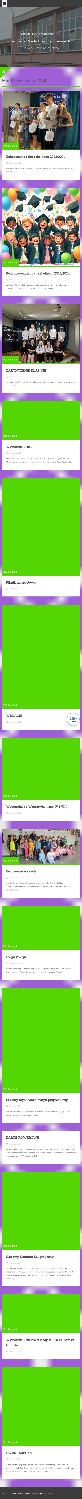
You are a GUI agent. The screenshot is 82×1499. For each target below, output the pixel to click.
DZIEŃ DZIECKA (19, 1453)
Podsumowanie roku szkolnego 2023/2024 (38, 274)
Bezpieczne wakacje (21, 872)
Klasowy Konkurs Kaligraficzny (30, 1257)
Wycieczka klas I (19, 447)
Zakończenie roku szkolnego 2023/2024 (35, 157)
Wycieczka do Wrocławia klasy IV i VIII (36, 807)
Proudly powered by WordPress (15, 1493)
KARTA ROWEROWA (22, 1138)
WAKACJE (14, 716)
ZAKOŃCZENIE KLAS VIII (26, 371)
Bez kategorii (10, 146)
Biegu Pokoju (16, 957)
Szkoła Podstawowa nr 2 (41, 34)
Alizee (39, 1493)
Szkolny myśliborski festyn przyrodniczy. (37, 1100)
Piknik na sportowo (21, 583)
